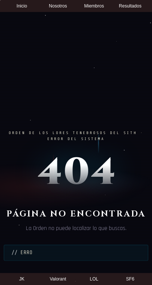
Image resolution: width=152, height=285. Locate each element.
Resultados (130, 6)
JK (21, 279)
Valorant (58, 279)
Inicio (22, 6)
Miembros (94, 6)
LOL (94, 279)
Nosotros (58, 6)
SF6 (130, 279)
